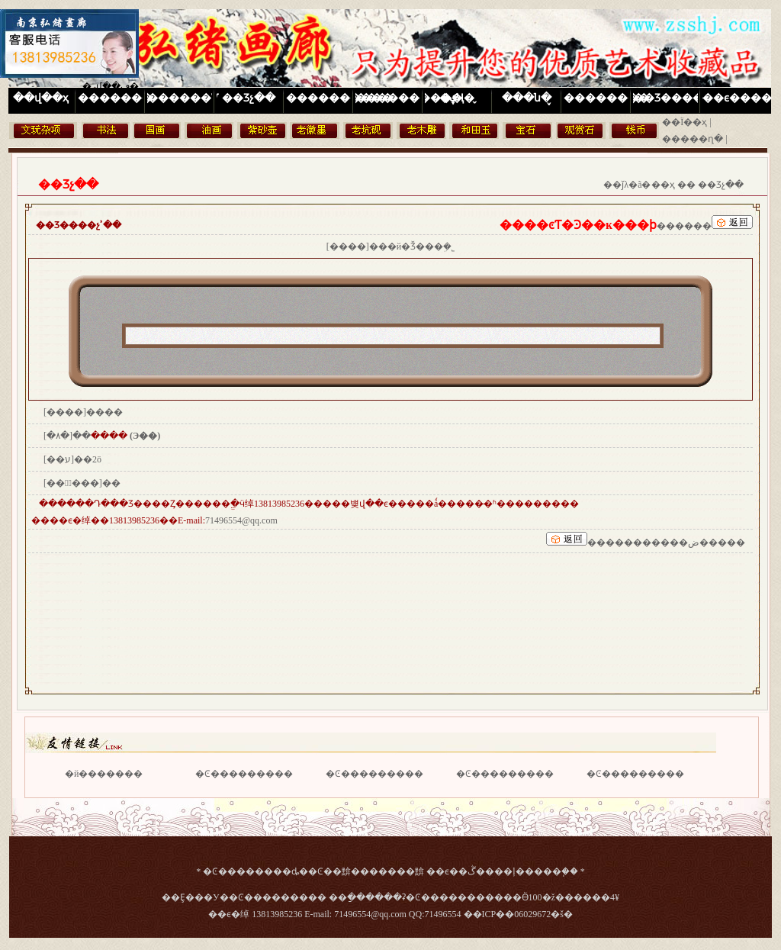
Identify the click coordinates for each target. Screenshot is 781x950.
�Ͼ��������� (244, 773)
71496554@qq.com (241, 520)
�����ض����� (693, 542)
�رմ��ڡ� (110, 86)
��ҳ (663, 184)
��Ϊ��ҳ (684, 122)
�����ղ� (692, 139)
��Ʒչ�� (721, 184)
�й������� (104, 773)
